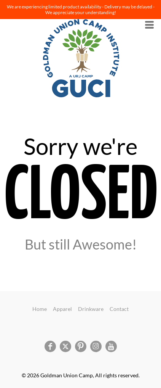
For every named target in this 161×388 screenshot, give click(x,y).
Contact (119, 309)
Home (39, 309)
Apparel (62, 309)
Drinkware (91, 309)
